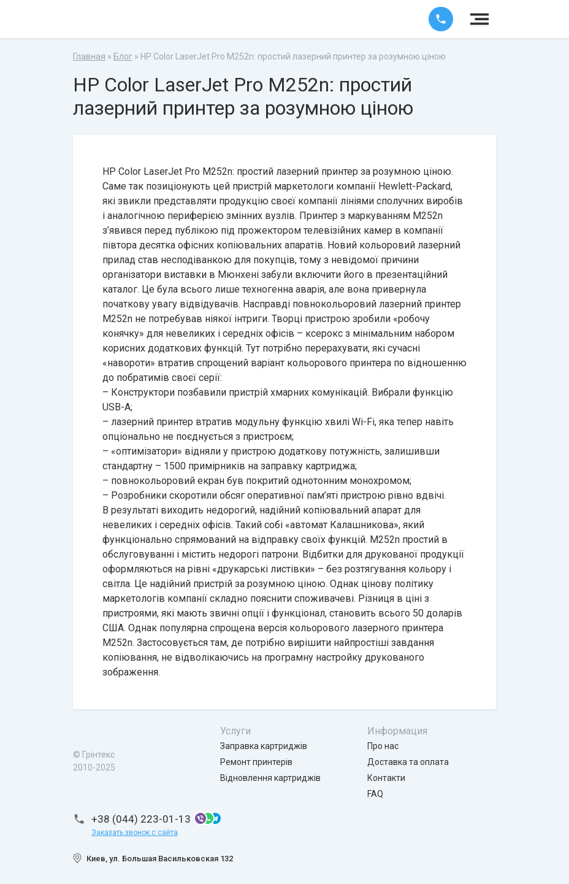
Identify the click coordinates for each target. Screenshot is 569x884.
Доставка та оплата (408, 762)
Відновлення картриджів (270, 778)
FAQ (375, 794)
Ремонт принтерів (256, 762)
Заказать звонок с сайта (134, 832)
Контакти (386, 778)
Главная (89, 56)
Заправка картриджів (263, 746)
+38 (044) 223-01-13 (141, 819)
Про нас (383, 746)
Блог (122, 56)
